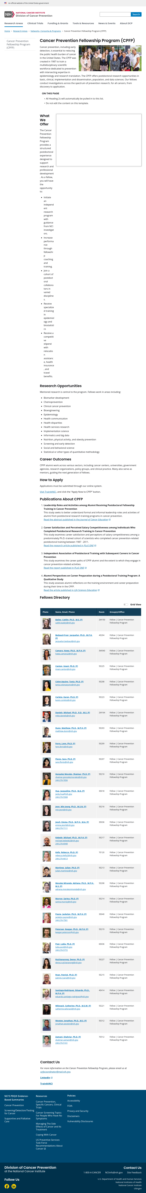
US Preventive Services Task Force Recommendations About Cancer (49, 1144)
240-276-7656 (61, 780)
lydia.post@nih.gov (63, 947)
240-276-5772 (61, 950)
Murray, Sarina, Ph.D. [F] (67, 898)
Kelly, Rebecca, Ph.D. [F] (66, 852)
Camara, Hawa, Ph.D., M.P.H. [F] (70, 650)
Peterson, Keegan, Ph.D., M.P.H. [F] (71, 929)
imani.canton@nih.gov (65, 669)
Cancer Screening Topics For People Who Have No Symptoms (49, 1115)
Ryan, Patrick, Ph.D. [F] (66, 974)
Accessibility (73, 1100)
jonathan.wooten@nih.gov (67, 1023)
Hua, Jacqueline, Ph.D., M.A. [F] (70, 791)
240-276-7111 (61, 828)
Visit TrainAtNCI (48, 491)
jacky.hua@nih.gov (63, 794)
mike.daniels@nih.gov (65, 715)
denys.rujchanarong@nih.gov (68, 962)
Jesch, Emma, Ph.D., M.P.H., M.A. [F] (72, 822)
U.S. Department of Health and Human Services (120, 1179)
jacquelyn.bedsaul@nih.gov (67, 641)
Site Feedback (134, 1172)
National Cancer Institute (130, 1185)
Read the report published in (64, 567)
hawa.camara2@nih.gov (66, 653)
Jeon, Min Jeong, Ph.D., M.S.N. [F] (70, 806)
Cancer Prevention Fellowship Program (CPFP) (18, 44)
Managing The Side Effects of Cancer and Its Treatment (48, 1126)
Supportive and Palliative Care (17, 1120)
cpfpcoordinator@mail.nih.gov (55, 1071)
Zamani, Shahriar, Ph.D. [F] (68, 1037)
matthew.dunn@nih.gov (66, 731)
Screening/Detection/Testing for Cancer (19, 1112)
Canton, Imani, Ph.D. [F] (66, 666)
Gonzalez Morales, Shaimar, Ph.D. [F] (72, 774)
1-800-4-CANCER (92, 1172)
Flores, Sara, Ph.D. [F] (65, 759)
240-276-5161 (61, 1043)
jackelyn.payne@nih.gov (66, 917)
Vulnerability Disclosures (80, 1121)
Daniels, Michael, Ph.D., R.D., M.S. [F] (72, 712)
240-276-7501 (61, 920)
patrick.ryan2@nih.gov (65, 978)
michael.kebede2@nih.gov (67, 840)
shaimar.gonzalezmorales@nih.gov (71, 777)
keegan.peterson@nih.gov (67, 932)
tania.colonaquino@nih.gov (67, 684)
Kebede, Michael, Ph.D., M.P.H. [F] (71, 837)
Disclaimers (73, 1116)
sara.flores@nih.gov (64, 762)
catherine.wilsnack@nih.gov (67, 1008)
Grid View (135, 604)
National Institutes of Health (129, 1182)
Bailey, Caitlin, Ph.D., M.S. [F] (68, 619)
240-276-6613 (61, 858)
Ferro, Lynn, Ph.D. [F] (65, 743)
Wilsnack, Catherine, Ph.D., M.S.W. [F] (73, 1005)
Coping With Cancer (46, 1134)
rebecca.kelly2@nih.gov (65, 855)
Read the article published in (70, 590)
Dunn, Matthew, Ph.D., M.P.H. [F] (70, 728)
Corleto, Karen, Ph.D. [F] (66, 697)
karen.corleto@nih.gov (65, 700)
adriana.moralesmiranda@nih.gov (70, 889)
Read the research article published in (69, 545)
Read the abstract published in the (76, 519)
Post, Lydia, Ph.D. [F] (65, 944)
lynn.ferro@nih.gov (63, 746)
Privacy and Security (77, 1111)
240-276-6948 (61, 843)
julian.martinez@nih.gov (66, 870)
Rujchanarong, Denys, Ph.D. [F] (70, 959)
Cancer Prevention (14, 1105)
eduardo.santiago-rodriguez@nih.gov (72, 996)
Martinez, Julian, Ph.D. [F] (67, 867)
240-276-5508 (61, 797)
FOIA (69, 1105)
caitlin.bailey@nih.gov (65, 622)
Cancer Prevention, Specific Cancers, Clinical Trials (48, 1104)
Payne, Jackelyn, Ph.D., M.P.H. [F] (70, 914)
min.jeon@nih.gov (63, 809)
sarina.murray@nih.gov (65, 901)
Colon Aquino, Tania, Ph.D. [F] (69, 681)
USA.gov (138, 1188)
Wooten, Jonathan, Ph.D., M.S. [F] (71, 1020)
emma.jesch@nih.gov (64, 825)
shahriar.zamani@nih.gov (66, 1040)
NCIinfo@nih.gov (114, 1172)
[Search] (136, 14)
